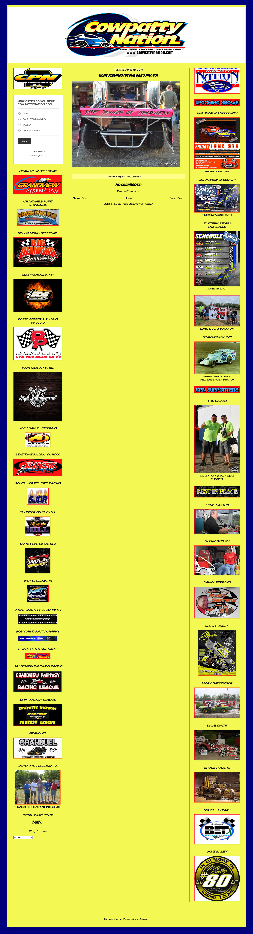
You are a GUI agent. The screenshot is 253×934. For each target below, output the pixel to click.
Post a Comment (128, 191)
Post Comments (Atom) (137, 203)
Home (128, 198)
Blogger (144, 918)
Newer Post (80, 198)
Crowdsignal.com (38, 155)
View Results (38, 151)
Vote (24, 141)
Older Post (176, 198)
